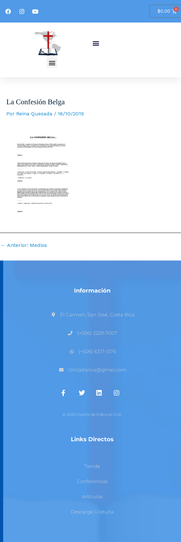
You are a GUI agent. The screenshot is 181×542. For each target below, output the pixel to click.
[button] (95, 43)
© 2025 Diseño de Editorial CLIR (92, 414)
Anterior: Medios (24, 245)
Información (92, 290)
